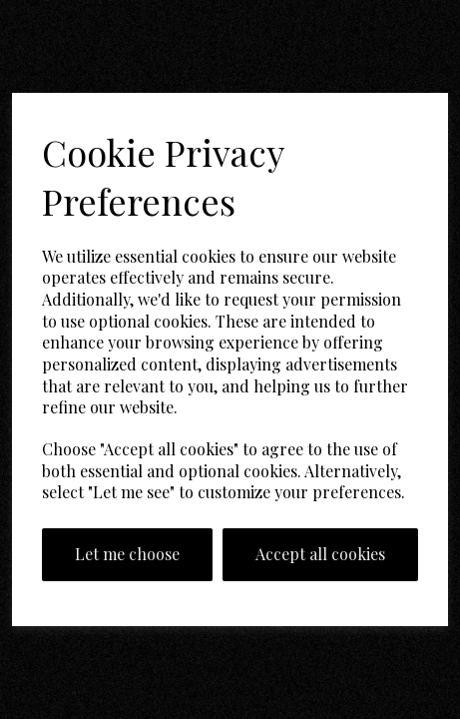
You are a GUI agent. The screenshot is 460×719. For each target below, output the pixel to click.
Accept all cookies (320, 553)
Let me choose (127, 553)
